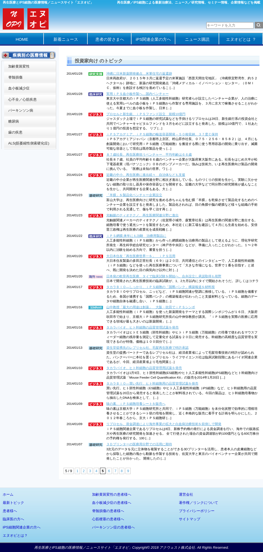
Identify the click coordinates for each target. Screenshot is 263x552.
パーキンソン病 (20, 110)
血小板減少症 (19, 88)
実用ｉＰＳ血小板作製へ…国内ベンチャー (137, 93)
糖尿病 (13, 121)
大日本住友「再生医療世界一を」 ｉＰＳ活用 (140, 256)
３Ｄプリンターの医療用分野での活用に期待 (139, 444)
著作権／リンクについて (198, 503)
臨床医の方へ (13, 519)
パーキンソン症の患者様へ (113, 527)
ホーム (8, 494)
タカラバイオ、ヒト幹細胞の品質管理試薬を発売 (142, 327)
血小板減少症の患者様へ (111, 503)
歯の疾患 (15, 132)
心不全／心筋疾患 (22, 99)
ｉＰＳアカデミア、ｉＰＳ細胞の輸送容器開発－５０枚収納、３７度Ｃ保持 (162, 134)
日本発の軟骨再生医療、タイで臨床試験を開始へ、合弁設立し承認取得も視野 (163, 276)
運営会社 (186, 494)
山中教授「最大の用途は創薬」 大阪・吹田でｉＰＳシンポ (150, 307)
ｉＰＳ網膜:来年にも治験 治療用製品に (136, 235)
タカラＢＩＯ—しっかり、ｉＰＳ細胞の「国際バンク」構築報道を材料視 (160, 287)
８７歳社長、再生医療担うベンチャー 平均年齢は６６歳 (149, 154)
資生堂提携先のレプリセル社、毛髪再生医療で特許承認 (147, 347)
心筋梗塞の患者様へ (108, 519)
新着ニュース (65, 39)
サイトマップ (189, 519)
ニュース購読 (197, 39)
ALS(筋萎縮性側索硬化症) (28, 143)
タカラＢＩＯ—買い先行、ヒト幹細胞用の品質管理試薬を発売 (152, 383)
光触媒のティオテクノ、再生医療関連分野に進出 (142, 215)
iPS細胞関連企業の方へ (22, 527)
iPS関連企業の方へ (153, 39)
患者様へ (10, 511)
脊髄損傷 (15, 77)
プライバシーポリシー (197, 511)
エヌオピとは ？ (241, 39)
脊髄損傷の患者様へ (108, 511)
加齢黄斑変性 (19, 66)
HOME (22, 39)
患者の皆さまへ (109, 39)
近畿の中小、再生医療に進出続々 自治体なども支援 (145, 174)
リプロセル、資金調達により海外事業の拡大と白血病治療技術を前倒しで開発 (163, 424)
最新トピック (13, 503)
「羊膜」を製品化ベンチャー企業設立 (134, 195)
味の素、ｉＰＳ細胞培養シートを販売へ (135, 403)
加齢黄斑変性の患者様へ (111, 494)
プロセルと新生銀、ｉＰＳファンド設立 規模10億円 (145, 114)
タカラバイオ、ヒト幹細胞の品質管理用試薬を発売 (144, 368)
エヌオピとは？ (15, 535)
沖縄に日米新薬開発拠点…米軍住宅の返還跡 (139, 73)
